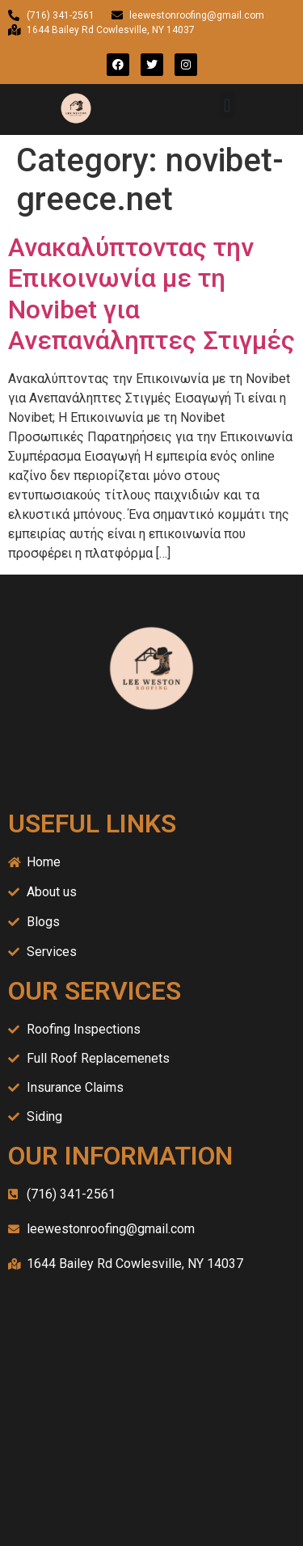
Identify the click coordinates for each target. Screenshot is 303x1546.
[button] (227, 105)
